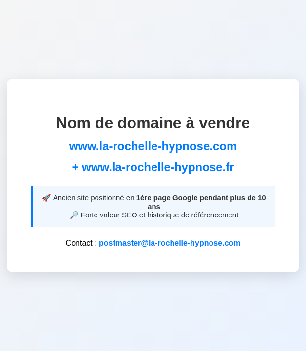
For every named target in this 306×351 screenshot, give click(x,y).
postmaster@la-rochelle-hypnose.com (169, 243)
